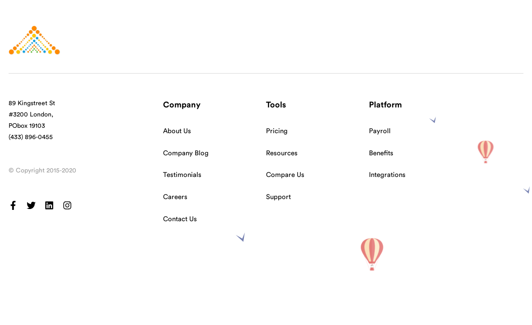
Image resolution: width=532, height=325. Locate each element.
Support (278, 197)
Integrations (387, 175)
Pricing (277, 131)
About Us (177, 131)
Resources (282, 153)
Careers (175, 197)
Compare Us (285, 175)
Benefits (381, 153)
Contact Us (180, 219)
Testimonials (182, 175)
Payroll (380, 131)
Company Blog (186, 153)
